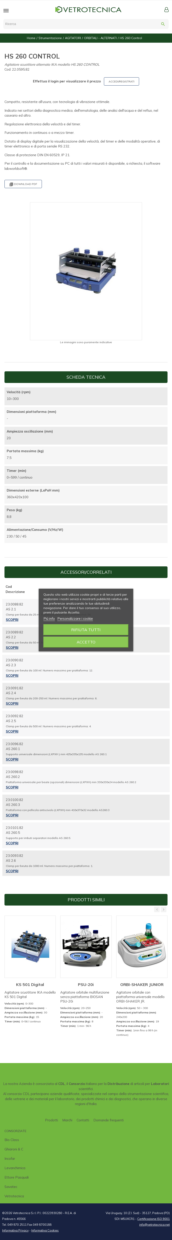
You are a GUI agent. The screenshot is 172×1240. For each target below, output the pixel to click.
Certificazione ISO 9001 (153, 1219)
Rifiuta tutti (86, 629)
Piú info (49, 618)
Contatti (83, 1120)
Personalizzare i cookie (75, 618)
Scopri (12, 620)
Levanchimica (14, 1168)
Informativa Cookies (45, 1230)
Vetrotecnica (14, 1196)
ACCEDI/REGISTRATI (121, 81)
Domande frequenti (108, 1120)
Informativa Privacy (15, 1230)
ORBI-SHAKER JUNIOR (141, 984)
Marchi (67, 1120)
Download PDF (23, 184)
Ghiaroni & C (13, 1149)
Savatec (10, 1187)
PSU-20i (86, 984)
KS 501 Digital (30, 984)
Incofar (9, 1158)
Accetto (86, 642)
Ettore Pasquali (16, 1177)
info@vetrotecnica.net (154, 1224)
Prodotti (51, 1120)
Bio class (11, 1140)
